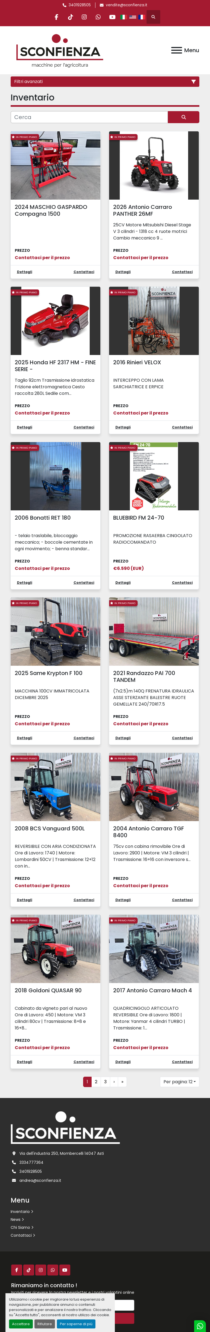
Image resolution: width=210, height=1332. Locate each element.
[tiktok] (70, 17)
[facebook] (56, 17)
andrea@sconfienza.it (40, 1180)
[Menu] (176, 50)
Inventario (20, 1211)
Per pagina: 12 (178, 1082)
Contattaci (21, 1235)
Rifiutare (44, 1324)
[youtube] (112, 17)
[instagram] (84, 17)
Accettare (21, 1324)
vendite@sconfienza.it (126, 5)
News (16, 1219)
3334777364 (31, 1162)
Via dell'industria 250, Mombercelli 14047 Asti (61, 1153)
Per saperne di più (76, 1324)
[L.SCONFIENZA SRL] (65, 1127)
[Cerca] (89, 117)
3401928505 (80, 5)
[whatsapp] (98, 17)
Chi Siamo (20, 1227)
